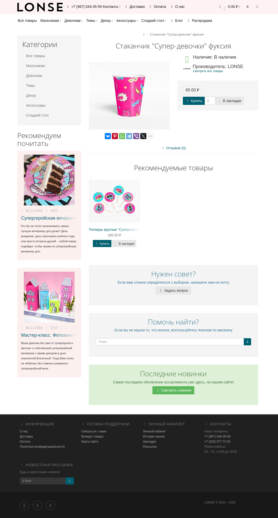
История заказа (154, 436)
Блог (176, 21)
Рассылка (150, 446)
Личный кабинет (154, 431)
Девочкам (73, 21)
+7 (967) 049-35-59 (217, 436)
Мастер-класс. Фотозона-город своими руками (70, 335)
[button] (229, 7)
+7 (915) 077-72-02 (217, 441)
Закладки (149, 441)
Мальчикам (50, 21)
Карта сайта (89, 441)
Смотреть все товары (208, 71)
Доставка (134, 7)
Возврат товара (92, 436)
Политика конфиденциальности (42, 446)
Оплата (157, 7)
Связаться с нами (93, 431)
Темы (91, 21)
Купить (193, 101)
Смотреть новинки (173, 390)
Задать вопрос (173, 290)
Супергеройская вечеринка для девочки (63, 218)
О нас (177, 7)
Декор (107, 21)
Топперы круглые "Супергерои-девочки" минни (127, 230)
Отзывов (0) (173, 148)
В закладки (229, 101)
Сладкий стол (154, 21)
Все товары (27, 21)
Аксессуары (127, 21)
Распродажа (199, 21)
